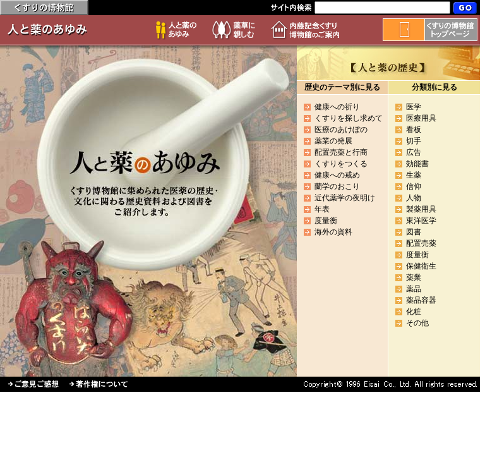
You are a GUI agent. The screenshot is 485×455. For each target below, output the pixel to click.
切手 (413, 140)
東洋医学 (421, 220)
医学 (413, 106)
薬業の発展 (333, 140)
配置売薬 (421, 243)
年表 (322, 209)
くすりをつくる (341, 163)
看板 (413, 129)
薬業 (413, 277)
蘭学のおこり (337, 186)
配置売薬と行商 (341, 152)
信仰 (413, 186)
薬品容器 (421, 300)
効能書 (417, 163)
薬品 (413, 288)
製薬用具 (421, 209)
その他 (417, 322)
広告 (413, 152)
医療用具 (421, 118)
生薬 (413, 175)
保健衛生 (421, 266)
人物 (413, 197)
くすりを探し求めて (348, 118)
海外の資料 (333, 232)
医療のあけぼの (341, 129)
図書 (413, 232)
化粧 (413, 311)
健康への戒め (337, 175)
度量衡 (325, 220)
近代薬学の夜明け (344, 197)
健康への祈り (337, 106)
